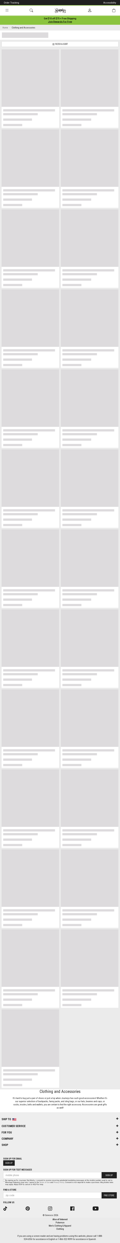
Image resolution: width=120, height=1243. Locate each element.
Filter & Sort (60, 44)
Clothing (60, 1229)
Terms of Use (45, 1182)
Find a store (9, 1190)
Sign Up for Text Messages (17, 1169)
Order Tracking (11, 2)
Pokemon (60, 1222)
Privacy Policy (58, 1182)
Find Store (109, 1195)
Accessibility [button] (109, 2)
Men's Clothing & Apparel (60, 1225)
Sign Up (9, 1163)
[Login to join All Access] (60, 18)
